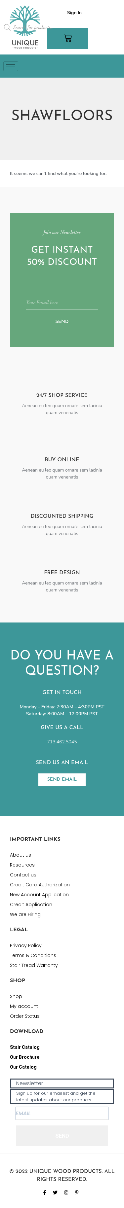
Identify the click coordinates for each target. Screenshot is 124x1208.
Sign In (74, 13)
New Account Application (39, 894)
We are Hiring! (26, 914)
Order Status (25, 1016)
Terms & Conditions (33, 955)
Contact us (23, 874)
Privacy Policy (26, 945)
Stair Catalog (25, 1047)
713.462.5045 (62, 742)
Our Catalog (23, 1067)
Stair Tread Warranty (34, 965)
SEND (62, 1136)
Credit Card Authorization (40, 884)
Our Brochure (24, 1057)
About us (20, 855)
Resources (22, 865)
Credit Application (31, 904)
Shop (16, 996)
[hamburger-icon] (10, 66)
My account (24, 1006)
